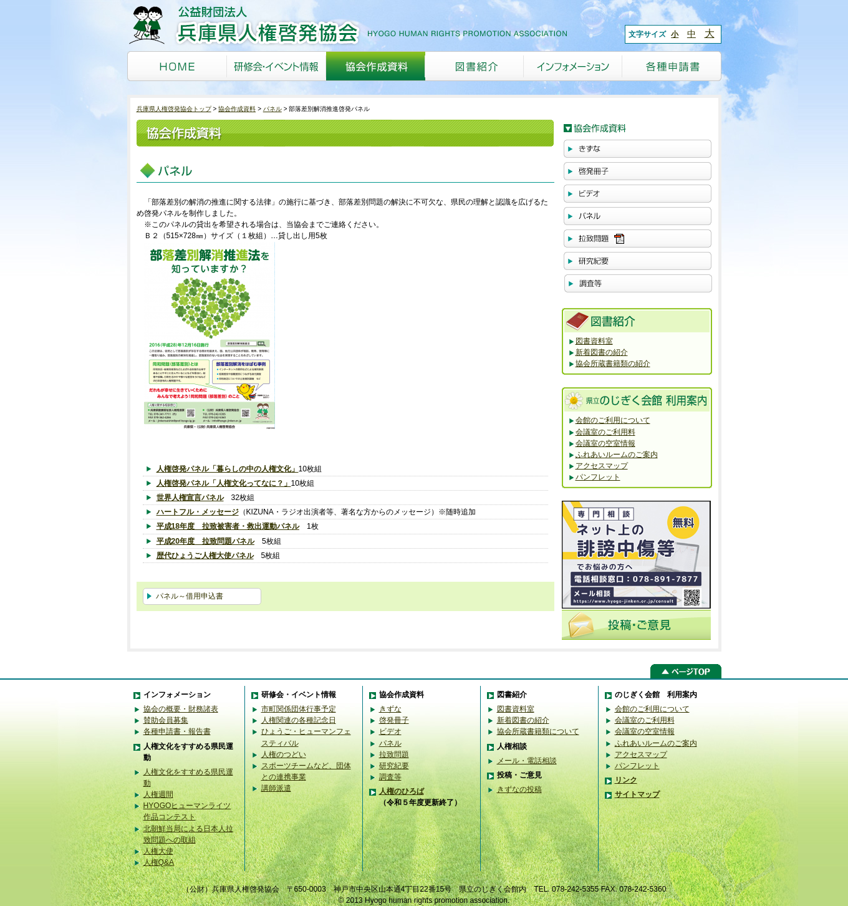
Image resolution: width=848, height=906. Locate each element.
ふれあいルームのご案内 (617, 454)
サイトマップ (637, 794)
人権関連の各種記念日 (298, 720)
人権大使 (158, 851)
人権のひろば (401, 791)
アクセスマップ (602, 465)
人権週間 (158, 794)
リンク (626, 780)
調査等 (390, 777)
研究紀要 (394, 765)
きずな (390, 709)
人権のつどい (283, 754)
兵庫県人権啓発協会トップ (174, 108)
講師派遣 (276, 788)
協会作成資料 (237, 108)
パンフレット (598, 477)
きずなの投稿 (519, 789)
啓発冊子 (394, 720)
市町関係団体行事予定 (298, 709)
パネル (272, 108)
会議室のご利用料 (605, 432)
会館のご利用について (613, 420)
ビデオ (390, 731)
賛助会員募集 (165, 720)
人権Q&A (159, 862)
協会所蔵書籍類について (538, 731)
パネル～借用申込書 (189, 596)
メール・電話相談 (527, 760)
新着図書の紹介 (602, 352)
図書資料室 (594, 341)
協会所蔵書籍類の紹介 (613, 363)
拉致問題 (394, 754)
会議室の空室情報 (605, 443)
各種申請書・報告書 (177, 731)
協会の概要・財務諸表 (180, 709)
